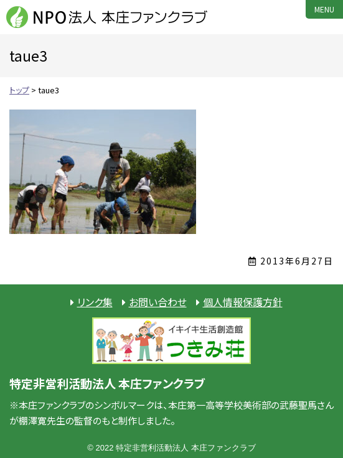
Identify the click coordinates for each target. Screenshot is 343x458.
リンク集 (95, 301)
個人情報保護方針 (243, 301)
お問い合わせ (158, 301)
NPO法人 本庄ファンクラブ (109, 17)
